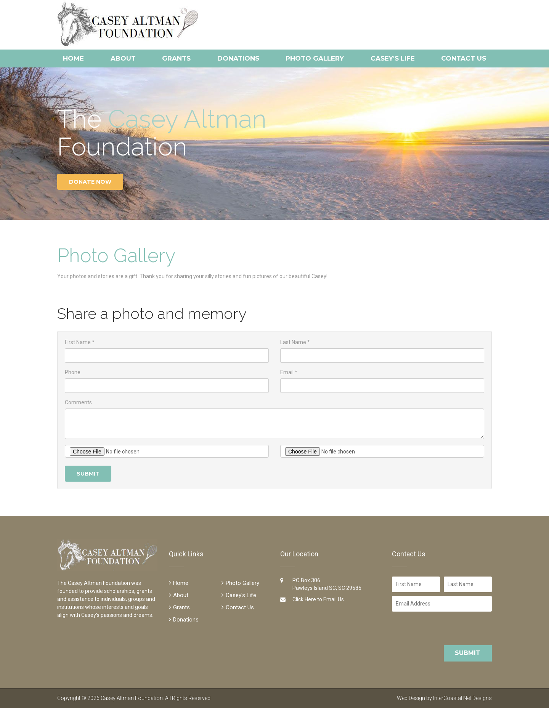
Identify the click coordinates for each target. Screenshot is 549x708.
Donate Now (90, 181)
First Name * (80, 342)
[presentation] (442, 628)
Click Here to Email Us (318, 599)
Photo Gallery (315, 58)
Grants (176, 58)
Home (73, 58)
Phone (72, 372)
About (123, 58)
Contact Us (463, 58)
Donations (238, 58)
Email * (288, 372)
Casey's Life (393, 58)
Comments (78, 402)
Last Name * (295, 342)
